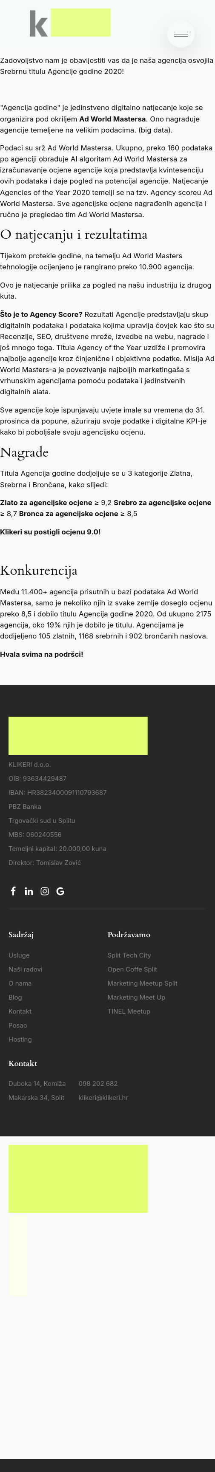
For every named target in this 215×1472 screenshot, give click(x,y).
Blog (15, 997)
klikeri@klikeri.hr (103, 1097)
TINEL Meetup (129, 1011)
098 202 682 (98, 1083)
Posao (18, 1025)
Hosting (20, 1039)
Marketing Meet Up (137, 997)
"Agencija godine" (30, 107)
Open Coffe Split (132, 969)
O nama (20, 983)
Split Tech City (129, 955)
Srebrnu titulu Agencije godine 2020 (61, 71)
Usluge (19, 955)
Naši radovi (26, 969)
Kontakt (20, 1011)
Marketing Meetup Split (143, 983)
